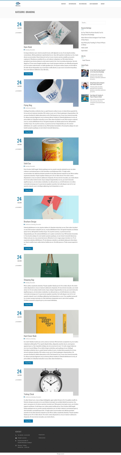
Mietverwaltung (72, 4)
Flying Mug (28, 105)
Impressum (42, 434)
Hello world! (84, 48)
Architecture (28, 108)
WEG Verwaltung (83, 4)
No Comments (18, 32)
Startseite (63, 4)
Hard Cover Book (30, 335)
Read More (28, 74)
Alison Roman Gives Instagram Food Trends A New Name (97, 83)
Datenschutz (42, 438)
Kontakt (102, 4)
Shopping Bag (29, 279)
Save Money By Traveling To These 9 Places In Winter (96, 96)
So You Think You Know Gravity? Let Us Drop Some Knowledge (97, 71)
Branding (27, 50)
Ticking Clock (29, 394)
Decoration (32, 50)
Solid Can (27, 163)
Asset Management (94, 4)
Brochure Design (30, 221)
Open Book (28, 46)
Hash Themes (86, 60)
